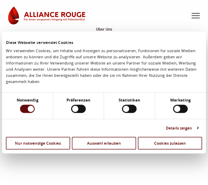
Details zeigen (179, 128)
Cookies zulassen (170, 142)
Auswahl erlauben (104, 142)
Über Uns (104, 29)
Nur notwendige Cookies (38, 142)
